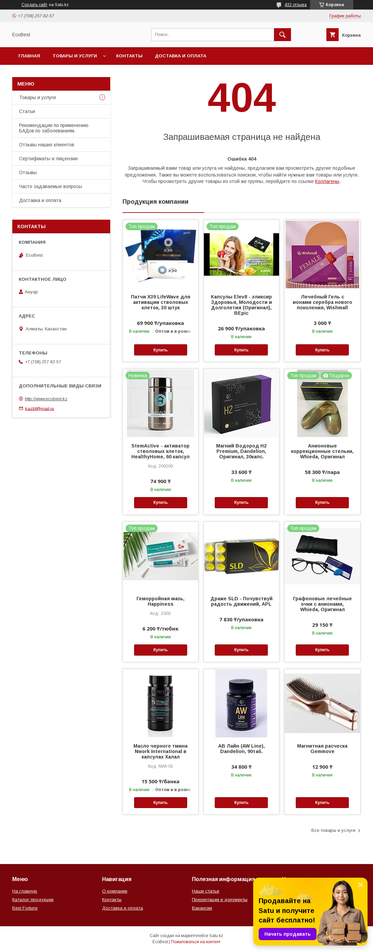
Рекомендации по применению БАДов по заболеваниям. (53, 128)
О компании (114, 891)
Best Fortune (24, 908)
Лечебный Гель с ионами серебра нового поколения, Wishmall (322, 302)
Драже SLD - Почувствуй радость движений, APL (241, 601)
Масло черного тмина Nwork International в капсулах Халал (160, 751)
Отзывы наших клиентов (46, 144)
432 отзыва (296, 4)
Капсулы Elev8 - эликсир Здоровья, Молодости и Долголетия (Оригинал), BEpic (241, 305)
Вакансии (202, 908)
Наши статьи (205, 891)
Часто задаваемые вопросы (50, 186)
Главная (29, 55)
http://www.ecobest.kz (46, 398)
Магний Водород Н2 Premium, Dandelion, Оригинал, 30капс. (241, 451)
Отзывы (28, 172)
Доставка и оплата (180, 55)
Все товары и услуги (333, 830)
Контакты (129, 55)
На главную (24, 891)
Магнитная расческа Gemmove (322, 748)
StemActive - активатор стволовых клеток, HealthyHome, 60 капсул (160, 451)
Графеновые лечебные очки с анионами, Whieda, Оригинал (322, 604)
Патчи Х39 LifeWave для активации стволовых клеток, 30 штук (160, 302)
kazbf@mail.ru (39, 408)
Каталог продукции (32, 899)
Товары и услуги (74, 55)
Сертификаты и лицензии (48, 158)
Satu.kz (216, 935)
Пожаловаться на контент (196, 941)
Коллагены (327, 181)
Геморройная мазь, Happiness (160, 601)
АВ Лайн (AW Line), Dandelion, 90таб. (241, 748)
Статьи (27, 111)
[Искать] (282, 34)
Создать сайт (34, 4)
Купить (160, 350)
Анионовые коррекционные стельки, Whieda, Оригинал (322, 451)
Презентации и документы (219, 899)
